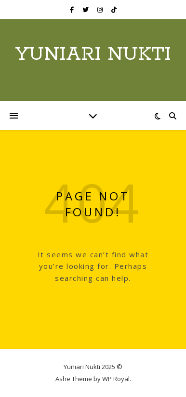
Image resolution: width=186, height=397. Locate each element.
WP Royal (116, 378)
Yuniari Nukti (93, 54)
